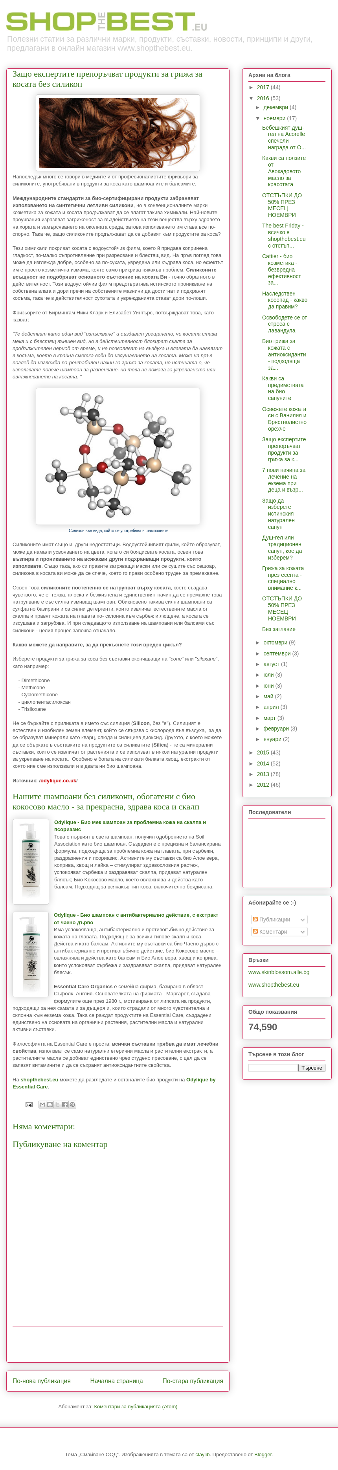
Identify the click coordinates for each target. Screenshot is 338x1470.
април (271, 707)
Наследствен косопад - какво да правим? (284, 300)
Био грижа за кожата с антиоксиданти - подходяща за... (284, 354)
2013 (264, 774)
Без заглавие (279, 629)
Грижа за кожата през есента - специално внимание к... (283, 578)
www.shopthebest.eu (273, 985)
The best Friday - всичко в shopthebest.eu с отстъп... (284, 235)
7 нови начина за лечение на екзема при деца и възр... (283, 480)
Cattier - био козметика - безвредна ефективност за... (281, 269)
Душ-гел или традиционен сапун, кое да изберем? (282, 547)
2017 (264, 87)
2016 (264, 98)
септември (277, 653)
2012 (264, 785)
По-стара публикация (192, 1381)
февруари (276, 728)
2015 (264, 752)
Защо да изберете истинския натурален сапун (278, 513)
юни (269, 686)
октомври (276, 642)
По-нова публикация (42, 1381)
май (269, 696)
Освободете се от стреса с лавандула (284, 324)
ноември (275, 118)
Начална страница (116, 1381)
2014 (264, 763)
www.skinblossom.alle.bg (279, 972)
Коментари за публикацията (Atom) (136, 1406)
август (272, 664)
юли (269, 675)
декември (276, 107)
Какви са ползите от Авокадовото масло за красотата (284, 171)
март (270, 718)
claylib (202, 1454)
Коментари (270, 932)
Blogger (263, 1454)
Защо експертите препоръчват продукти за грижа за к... (284, 449)
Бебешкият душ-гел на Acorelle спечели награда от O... (284, 137)
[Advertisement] (118, 1344)
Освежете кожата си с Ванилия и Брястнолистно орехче (284, 419)
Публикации (271, 919)
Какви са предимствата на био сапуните (283, 388)
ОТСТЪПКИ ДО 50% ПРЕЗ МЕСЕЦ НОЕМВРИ (282, 205)
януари (273, 739)
